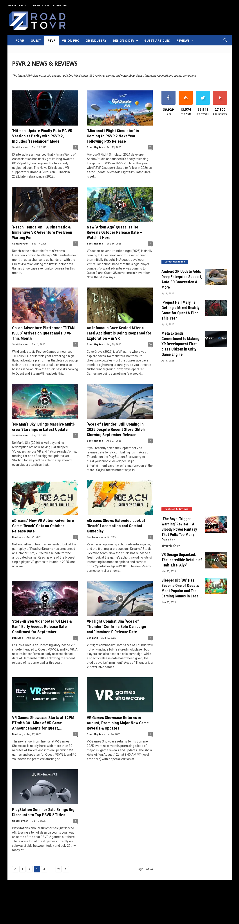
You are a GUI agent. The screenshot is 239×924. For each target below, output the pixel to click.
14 (150, 344)
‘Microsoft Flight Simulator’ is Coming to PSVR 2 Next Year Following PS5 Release (113, 136)
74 (58, 869)
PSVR (51, 40)
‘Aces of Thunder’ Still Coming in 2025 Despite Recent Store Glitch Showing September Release (116, 429)
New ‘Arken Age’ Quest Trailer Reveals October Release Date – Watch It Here (114, 232)
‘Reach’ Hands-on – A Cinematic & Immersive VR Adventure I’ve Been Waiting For (42, 232)
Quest (36, 40)
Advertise (60, 5)
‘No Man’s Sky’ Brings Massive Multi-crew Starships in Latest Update (43, 427)
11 (150, 147)
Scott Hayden (20, 147)
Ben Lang (17, 537)
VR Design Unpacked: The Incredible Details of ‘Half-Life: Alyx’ (181, 559)
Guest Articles (157, 40)
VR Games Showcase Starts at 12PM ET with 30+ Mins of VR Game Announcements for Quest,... (43, 723)
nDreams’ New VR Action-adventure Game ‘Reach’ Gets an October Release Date (43, 526)
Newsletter (41, 5)
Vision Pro (71, 40)
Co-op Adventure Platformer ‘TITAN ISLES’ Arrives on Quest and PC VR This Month (43, 333)
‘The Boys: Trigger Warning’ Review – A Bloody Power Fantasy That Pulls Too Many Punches (179, 529)
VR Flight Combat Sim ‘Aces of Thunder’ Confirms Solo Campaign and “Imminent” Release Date (116, 626)
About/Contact (18, 5)
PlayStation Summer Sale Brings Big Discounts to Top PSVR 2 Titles (43, 812)
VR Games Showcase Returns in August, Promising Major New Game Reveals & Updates (118, 723)
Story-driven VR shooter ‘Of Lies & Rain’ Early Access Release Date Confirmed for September (42, 626)
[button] (225, 40)
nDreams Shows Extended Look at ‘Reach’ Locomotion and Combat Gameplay (116, 526)
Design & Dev (125, 40)
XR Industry (96, 40)
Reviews (185, 40)
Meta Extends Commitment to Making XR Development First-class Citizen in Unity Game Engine (180, 344)
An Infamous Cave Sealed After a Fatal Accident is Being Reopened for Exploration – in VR (119, 333)
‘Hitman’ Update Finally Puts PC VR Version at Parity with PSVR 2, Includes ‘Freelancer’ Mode (42, 136)
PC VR (19, 40)
